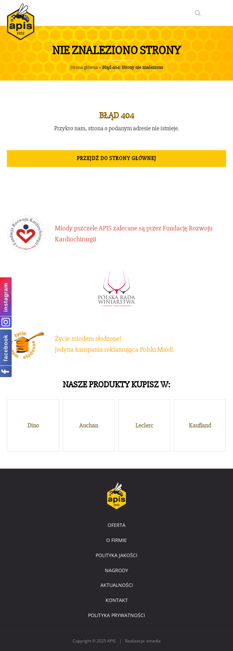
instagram (6, 297)
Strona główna (84, 67)
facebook (6, 347)
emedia (153, 641)
